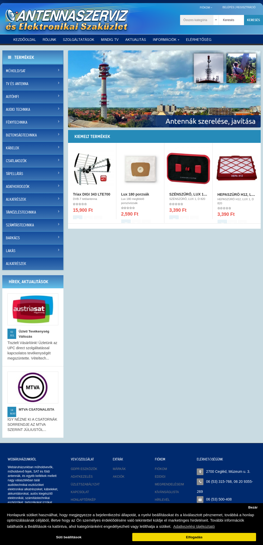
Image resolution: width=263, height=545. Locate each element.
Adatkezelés (82, 476)
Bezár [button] (253, 507)
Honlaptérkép (83, 500)
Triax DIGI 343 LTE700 (91, 197)
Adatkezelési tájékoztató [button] (194, 526)
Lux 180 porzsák (135, 197)
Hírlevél (162, 500)
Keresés (253, 20)
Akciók (118, 476)
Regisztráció (246, 7)
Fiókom (161, 469)
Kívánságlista (167, 492)
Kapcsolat (80, 492)
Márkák (119, 469)
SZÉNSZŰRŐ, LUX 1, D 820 (192, 197)
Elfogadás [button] (194, 537)
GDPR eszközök (84, 469)
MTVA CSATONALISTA (36, 409)
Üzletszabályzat (85, 484)
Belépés (228, 7)
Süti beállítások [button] (68, 537)
